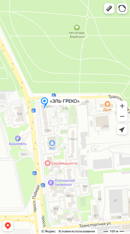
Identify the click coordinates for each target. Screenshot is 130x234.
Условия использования (76, 231)
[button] (109, 8)
